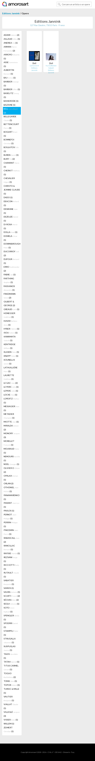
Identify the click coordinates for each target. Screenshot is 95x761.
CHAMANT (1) (11, 165)
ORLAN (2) (8, 483)
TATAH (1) (11, 661)
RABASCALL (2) (11, 540)
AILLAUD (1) (12, 39)
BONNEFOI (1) (9, 141)
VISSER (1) (11, 719)
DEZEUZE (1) (11, 218)
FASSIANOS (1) (9, 288)
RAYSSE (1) (12, 553)
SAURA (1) (12, 592)
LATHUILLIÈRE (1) (11, 369)
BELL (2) (11, 111)
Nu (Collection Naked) (51, 67)
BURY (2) (9, 159)
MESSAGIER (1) (11, 408)
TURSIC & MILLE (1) (11, 691)
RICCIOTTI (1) (11, 567)
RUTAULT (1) (11, 574)
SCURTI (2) (12, 596)
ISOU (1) (11, 332)
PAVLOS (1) (9, 510)
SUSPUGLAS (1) (9, 648)
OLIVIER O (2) (12, 470)
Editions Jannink (11, 13)
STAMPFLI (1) (11, 633)
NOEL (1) (11, 464)
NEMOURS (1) (12, 458)
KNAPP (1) (11, 356)
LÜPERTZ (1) (11, 400)
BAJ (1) (10, 77)
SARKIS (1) (9, 588)
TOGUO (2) (10, 675)
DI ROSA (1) (10, 226)
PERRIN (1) (11, 524)
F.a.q (72, 752)
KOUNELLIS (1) (9, 362)
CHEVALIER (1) (9, 180)
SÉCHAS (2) (11, 600)
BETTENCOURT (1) (11, 126)
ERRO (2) (11, 269)
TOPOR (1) (12, 685)
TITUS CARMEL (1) (11, 667)
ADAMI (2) (11, 35)
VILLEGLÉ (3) (12, 714)
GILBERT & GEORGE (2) (9, 303)
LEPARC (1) (11, 391)
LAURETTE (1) (9, 377)
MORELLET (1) (9, 443)
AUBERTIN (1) (9, 72)
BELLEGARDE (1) (10, 118)
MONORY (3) (12, 435)
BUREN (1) (11, 155)
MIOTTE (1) (11, 421)
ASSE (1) (11, 64)
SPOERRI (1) (11, 625)
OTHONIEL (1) (11, 489)
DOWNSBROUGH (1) (12, 245)
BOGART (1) (10, 134)
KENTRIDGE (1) (9, 346)
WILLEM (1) (9, 723)
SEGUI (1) (11, 603)
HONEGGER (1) (9, 315)
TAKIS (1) (11, 656)
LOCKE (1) (10, 394)
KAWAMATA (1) (10, 338)
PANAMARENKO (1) (12, 497)
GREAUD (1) (11, 309)
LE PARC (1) (11, 387)
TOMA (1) (10, 681)
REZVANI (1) (10, 559)
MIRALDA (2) (11, 427)
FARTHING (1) (9, 280)
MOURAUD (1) (11, 450)
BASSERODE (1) (11, 101)
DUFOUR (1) (11, 261)
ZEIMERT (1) (9, 729)
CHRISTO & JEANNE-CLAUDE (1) (12, 190)
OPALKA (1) (11, 477)
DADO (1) (8, 197)
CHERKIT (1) (12, 172)
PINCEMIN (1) (11, 532)
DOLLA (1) (10, 232)
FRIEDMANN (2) (9, 296)
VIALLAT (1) (11, 706)
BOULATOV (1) (11, 149)
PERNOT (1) (10, 516)
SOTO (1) (9, 609)
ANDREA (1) (11, 43)
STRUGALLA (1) (10, 640)
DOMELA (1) (10, 238)
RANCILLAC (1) (9, 547)
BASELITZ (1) (11, 95)
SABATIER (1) (9, 582)
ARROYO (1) (11, 56)
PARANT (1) (11, 505)
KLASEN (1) (11, 352)
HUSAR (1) (10, 323)
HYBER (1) (11, 328)
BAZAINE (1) (9, 105)
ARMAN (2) (10, 48)
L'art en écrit (34, 66)
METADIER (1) (9, 416)
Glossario (66, 752)
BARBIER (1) (11, 83)
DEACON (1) (11, 203)
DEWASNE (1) (11, 211)
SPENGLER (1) (11, 617)
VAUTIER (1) (9, 698)
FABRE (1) (10, 274)
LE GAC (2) (11, 383)
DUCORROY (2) (11, 253)
